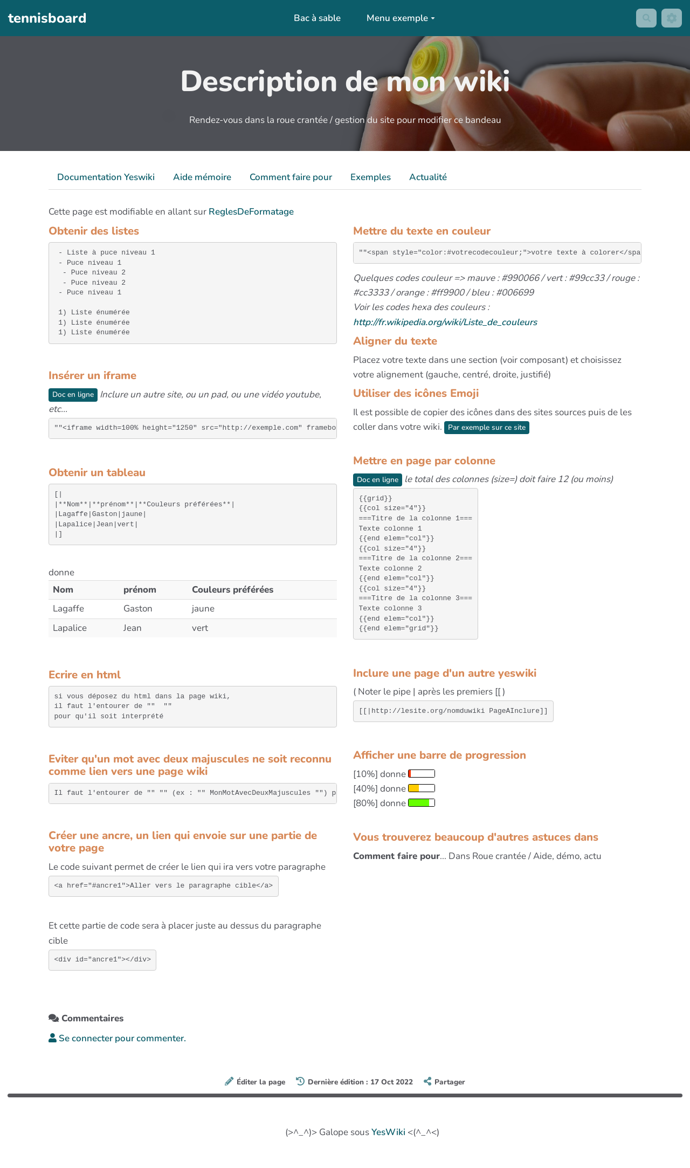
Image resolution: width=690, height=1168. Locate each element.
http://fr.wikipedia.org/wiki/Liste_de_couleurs (445, 322)
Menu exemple (398, 18)
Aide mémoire (202, 177)
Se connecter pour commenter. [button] (117, 1039)
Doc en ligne (75, 394)
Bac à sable (314, 18)
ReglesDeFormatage (251, 211)
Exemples (370, 177)
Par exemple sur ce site (491, 427)
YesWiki (388, 1132)
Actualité (428, 177)
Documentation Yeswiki (106, 177)
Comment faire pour (291, 177)
